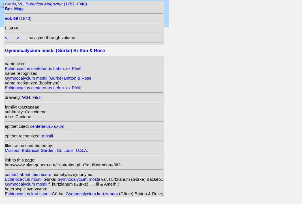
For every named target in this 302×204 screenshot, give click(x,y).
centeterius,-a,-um (47, 126)
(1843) (18, 18)
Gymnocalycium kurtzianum (92, 193)
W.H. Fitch (32, 97)
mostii (47, 135)
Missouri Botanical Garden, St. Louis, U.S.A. (46, 150)
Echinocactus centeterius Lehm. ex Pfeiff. (44, 68)
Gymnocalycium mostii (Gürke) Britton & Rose (48, 78)
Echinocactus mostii (24, 179)
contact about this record (28, 174)
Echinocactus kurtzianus (28, 193)
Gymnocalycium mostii (79, 179)
